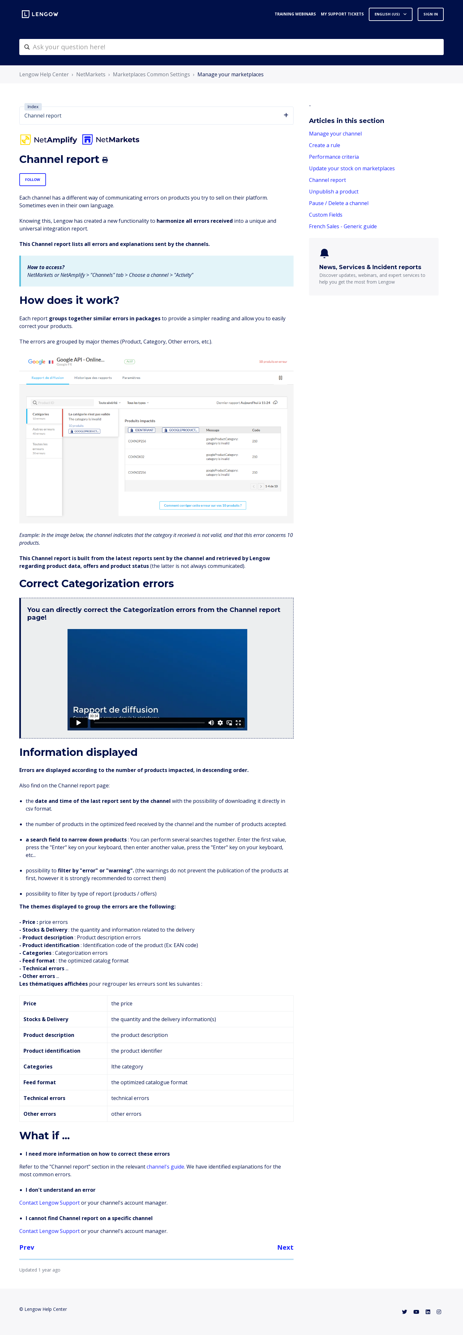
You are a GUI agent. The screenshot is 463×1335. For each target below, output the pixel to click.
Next (285, 1247)
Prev (26, 1247)
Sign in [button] (430, 14)
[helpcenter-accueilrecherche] (231, 47)
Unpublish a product (334, 191)
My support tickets (342, 14)
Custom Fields (325, 214)
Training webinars (295, 14)
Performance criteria (334, 156)
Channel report (327, 179)
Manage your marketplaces (230, 74)
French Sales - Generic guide (343, 226)
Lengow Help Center (44, 74)
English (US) (388, 14)
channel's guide (165, 1166)
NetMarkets (90, 74)
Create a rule (324, 145)
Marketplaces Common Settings (151, 74)
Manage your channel (335, 133)
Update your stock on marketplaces (352, 168)
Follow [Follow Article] (32, 179)
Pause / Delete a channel (338, 203)
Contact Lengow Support (49, 1202)
